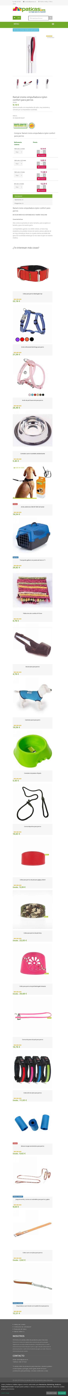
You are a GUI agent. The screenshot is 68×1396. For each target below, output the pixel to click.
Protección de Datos (20, 1329)
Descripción (18, 196)
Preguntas (19, 203)
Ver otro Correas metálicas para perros (26, 30)
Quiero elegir (5, 1393)
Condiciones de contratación (22, 1327)
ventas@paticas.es (30, 1)
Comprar (41, 155)
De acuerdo (61, 1393)
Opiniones (19, 200)
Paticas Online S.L (19, 1331)
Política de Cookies (19, 1324)
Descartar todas (52, 1393)
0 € (19, 18)
